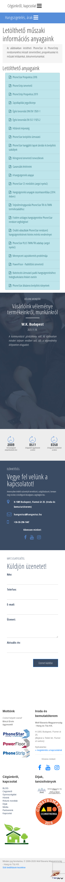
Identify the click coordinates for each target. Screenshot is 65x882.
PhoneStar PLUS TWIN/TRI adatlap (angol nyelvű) (29, 245)
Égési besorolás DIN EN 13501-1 (24, 111)
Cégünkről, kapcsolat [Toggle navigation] (25, 6)
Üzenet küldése (45, 663)
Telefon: (11, 589)
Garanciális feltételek (20, 167)
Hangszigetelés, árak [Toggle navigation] (22, 17)
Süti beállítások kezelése (14, 867)
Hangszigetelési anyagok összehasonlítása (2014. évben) (32, 194)
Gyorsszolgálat (9, 794)
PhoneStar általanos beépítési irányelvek (29, 285)
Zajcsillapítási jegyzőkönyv (22, 103)
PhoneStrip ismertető (20, 86)
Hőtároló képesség (19, 128)
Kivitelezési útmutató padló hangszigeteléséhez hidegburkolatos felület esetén (32, 275)
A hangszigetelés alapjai (21, 175)
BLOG (5, 788)
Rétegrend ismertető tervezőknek (26, 158)
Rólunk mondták (10, 801)
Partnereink (8, 810)
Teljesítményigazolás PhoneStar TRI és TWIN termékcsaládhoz (30, 207)
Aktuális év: (13, 643)
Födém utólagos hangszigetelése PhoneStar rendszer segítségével (30, 220)
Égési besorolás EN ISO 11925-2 (24, 120)
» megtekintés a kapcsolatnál (48, 750)
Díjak (5, 804)
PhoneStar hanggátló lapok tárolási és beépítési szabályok (32, 147)
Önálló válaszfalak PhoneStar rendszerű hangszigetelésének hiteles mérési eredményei (30, 232)
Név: (9, 574)
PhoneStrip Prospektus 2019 (23, 94)
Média (5, 807)
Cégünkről (7, 791)
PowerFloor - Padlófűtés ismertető (26, 264)
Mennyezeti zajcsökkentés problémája (28, 256)
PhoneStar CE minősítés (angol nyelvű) (28, 184)
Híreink (6, 798)
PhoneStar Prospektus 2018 (23, 77)
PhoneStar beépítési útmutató (24, 137)
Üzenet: (11, 619)
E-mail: (11, 604)
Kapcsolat (7, 813)
